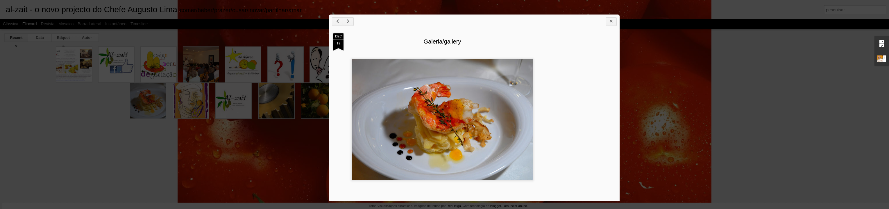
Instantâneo (115, 23)
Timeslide (139, 23)
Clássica (10, 23)
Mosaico (66, 23)
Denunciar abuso (515, 206)
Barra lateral (89, 23)
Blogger (495, 206)
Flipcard (29, 23)
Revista (47, 23)
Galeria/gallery (570, 56)
